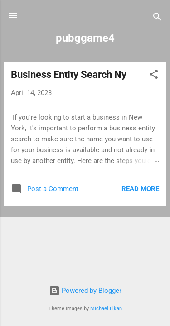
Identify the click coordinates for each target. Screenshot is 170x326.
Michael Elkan (106, 309)
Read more (140, 189)
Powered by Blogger (85, 291)
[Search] (157, 18)
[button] (153, 76)
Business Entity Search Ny (68, 74)
